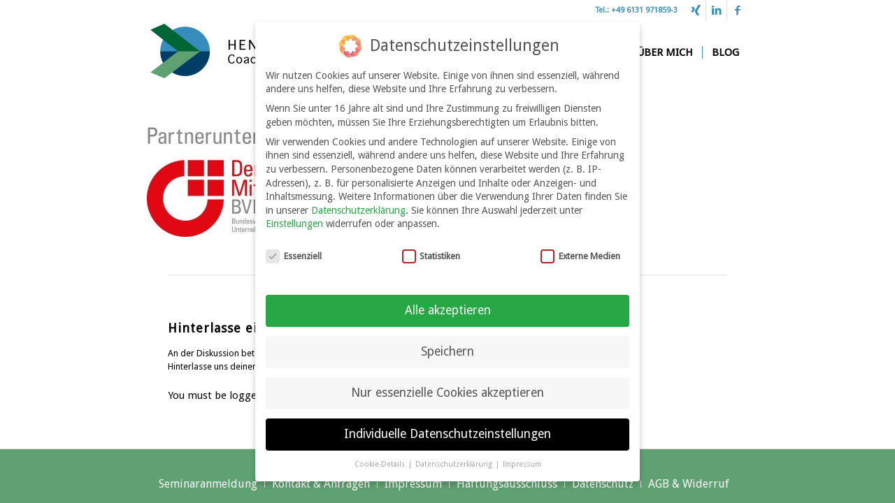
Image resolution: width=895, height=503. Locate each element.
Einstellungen (294, 216)
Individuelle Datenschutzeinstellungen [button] (447, 426)
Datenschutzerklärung (358, 202)
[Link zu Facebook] (737, 10)
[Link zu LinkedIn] (716, 10)
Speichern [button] (447, 344)
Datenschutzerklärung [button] (454, 456)
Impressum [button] (522, 456)
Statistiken (431, 248)
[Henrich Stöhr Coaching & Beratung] (252, 52)
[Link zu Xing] (695, 10)
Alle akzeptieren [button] (448, 302)
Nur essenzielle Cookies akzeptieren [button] (447, 385)
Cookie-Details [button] (381, 456)
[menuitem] (664, 52)
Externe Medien (580, 248)
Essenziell (294, 248)
